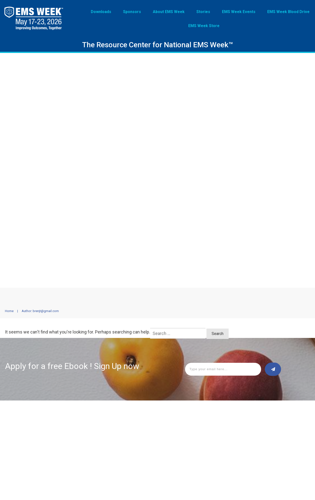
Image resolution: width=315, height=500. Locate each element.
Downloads (14, 423)
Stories (74, 423)
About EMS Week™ (20, 438)
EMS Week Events (83, 431)
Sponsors (13, 431)
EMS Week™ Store (83, 445)
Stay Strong (78, 438)
